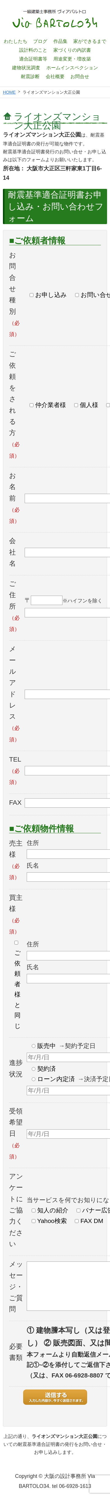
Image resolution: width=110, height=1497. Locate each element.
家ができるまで (89, 41)
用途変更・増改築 (72, 58)
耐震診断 (30, 76)
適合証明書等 (33, 58)
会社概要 (55, 76)
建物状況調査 (26, 67)
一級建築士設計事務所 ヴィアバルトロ (55, 19)
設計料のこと (33, 50)
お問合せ (79, 76)
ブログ (40, 41)
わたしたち (15, 41)
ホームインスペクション (72, 67)
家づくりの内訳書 (72, 50)
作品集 (60, 41)
